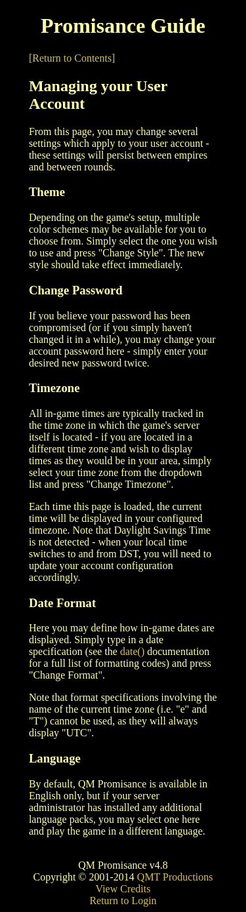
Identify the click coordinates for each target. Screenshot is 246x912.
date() (132, 651)
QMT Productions (175, 876)
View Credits (123, 888)
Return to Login (122, 900)
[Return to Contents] (72, 58)
